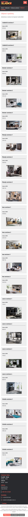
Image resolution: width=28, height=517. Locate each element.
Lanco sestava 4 (7, 374)
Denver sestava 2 (7, 90)
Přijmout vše (7, 515)
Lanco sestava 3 (7, 349)
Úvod (2, 8)
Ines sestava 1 (6, 207)
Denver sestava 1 (7, 68)
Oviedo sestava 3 (7, 449)
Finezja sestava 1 (7, 135)
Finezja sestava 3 (7, 182)
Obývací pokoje (15, 8)
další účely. (26, 507)
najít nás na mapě (6, 491)
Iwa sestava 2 (6, 276)
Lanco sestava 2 (7, 324)
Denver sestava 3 (7, 113)
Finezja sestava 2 (7, 157)
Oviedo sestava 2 (7, 424)
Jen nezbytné (15, 515)
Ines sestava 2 (6, 232)
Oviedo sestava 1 (7, 399)
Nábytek (7, 8)
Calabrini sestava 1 (8, 22)
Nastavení (21, 515)
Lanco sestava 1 (7, 299)
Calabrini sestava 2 (8, 45)
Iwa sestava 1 (6, 254)
